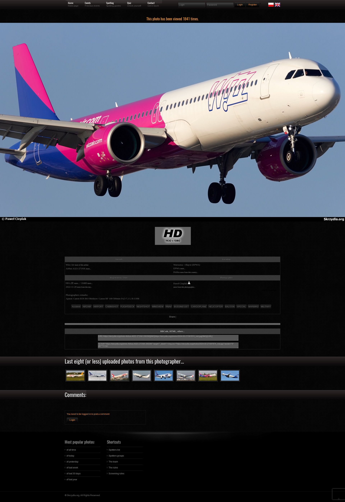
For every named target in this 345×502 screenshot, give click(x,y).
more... (88, 269)
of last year (71, 479)
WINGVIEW (157, 306)
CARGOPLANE (198, 306)
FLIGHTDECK (127, 306)
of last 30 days (73, 473)
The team (113, 461)
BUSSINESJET (181, 306)
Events (88, 3)
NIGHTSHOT (143, 306)
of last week (72, 467)
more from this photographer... (184, 287)
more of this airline (81, 265)
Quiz (129, 3)
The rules (113, 467)
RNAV (169, 306)
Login (72, 420)
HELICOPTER (216, 306)
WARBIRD (253, 306)
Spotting (110, 3)
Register (253, 4)
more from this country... (189, 272)
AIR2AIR (87, 306)
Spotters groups (116, 456)
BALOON (229, 306)
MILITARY (266, 306)
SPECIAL (241, 306)
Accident (76, 306)
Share (172, 317)
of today (70, 456)
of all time (71, 450)
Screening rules (116, 473)
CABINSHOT (111, 306)
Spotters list (114, 450)
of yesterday (72, 461)
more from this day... (84, 287)
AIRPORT (98, 306)
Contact (151, 3)
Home (70, 3)
